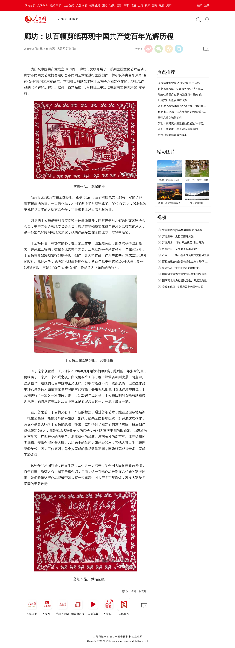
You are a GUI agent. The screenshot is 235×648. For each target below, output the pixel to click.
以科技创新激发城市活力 (172, 100)
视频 (147, 5)
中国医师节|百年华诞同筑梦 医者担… (183, 230)
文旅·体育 (81, 5)
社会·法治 (69, 5)
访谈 (112, 5)
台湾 (140, 5)
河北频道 (73, 19)
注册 (207, 5)
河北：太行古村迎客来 (197, 180)
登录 (199, 5)
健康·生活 (95, 5)
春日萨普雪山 (197, 203)
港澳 (133, 5)
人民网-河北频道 (67, 48)
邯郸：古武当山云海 (169, 180)
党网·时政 (42, 5)
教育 (161, 5)
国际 (119, 5)
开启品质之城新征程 (170, 117)
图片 (154, 5)
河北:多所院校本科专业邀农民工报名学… (182, 106)
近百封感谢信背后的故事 (172, 135)
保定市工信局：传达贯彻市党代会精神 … (182, 112)
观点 (104, 5)
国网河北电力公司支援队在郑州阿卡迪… (185, 274)
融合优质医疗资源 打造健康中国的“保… (181, 94)
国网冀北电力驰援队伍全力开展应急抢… (185, 280)
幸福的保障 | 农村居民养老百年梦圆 (182, 286)
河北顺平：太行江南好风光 (178, 236)
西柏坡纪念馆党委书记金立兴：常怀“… (185, 261)
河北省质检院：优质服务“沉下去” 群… (180, 88)
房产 (169, 5)
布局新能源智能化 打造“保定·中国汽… (180, 83)
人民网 (61, 19)
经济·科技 (55, 5)
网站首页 (30, 5)
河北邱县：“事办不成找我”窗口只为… (184, 242)
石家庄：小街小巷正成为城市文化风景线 (185, 255)
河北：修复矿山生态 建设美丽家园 (178, 129)
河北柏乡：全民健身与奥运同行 (180, 249)
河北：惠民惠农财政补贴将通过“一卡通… (182, 123)
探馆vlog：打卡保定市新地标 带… (181, 268)
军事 (126, 5)
